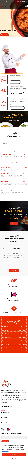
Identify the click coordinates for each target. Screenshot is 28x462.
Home (3, 410)
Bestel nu (24, 1)
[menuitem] (18, 2)
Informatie (6, 412)
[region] (14, 452)
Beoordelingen (7, 415)
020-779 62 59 (9, 1)
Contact (5, 422)
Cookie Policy (5, 451)
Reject (14, 458)
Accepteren (14, 454)
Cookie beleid (7, 420)
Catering (5, 417)
